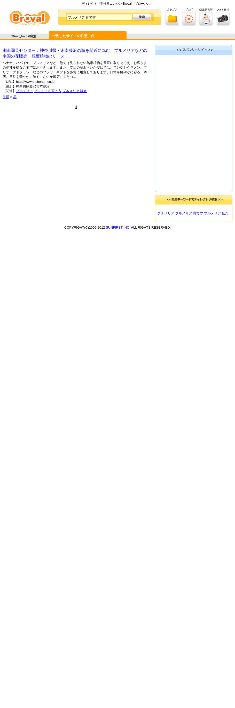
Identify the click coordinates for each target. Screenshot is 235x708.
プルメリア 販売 (74, 91)
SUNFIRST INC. (118, 227)
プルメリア (24, 91)
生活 (6, 97)
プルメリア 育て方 (48, 91)
